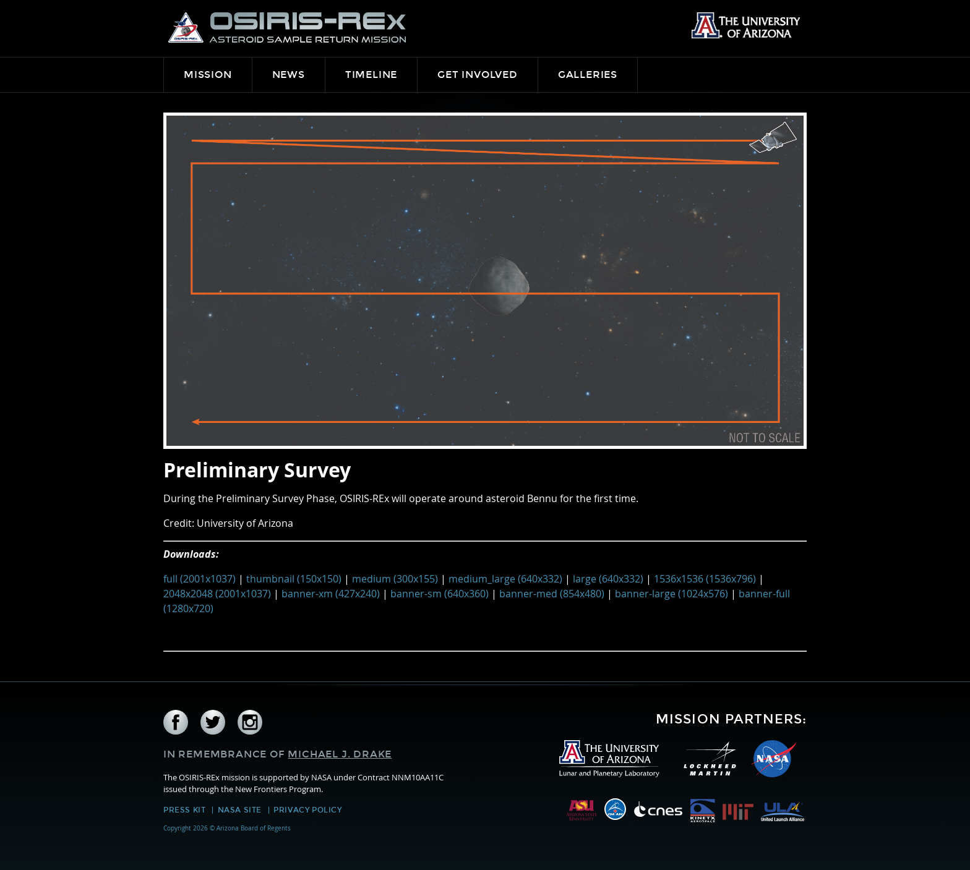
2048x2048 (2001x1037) (217, 593)
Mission (208, 74)
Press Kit (184, 810)
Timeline (371, 74)
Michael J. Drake (340, 754)
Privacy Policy (307, 810)
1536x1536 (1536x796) (705, 579)
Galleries (587, 74)
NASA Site (240, 810)
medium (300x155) (395, 579)
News (288, 74)
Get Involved (477, 74)
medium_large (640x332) (505, 579)
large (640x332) (608, 579)
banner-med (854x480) (551, 593)
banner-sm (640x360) (439, 593)
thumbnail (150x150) (293, 579)
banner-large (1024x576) (671, 593)
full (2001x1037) (199, 579)
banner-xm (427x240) (330, 593)
